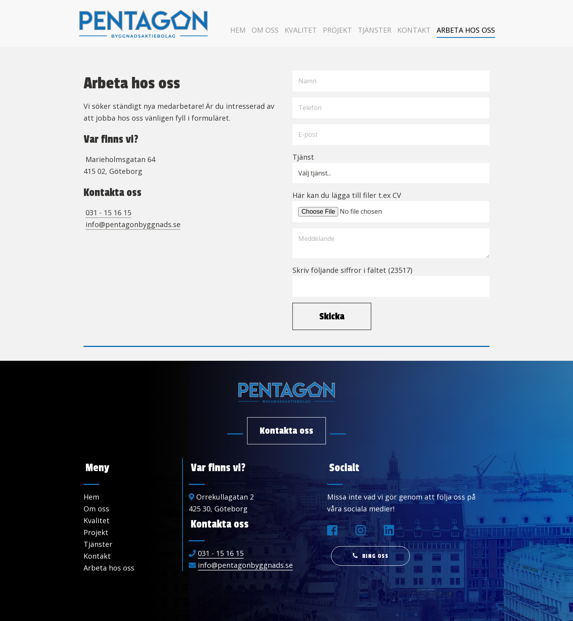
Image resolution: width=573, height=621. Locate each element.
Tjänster (374, 30)
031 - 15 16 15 (108, 212)
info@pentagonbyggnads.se (133, 224)
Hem (238, 30)
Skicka (331, 316)
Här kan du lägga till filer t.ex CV (346, 195)
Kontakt (414, 30)
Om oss (265, 30)
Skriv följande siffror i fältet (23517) (352, 270)
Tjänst (303, 157)
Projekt (337, 30)
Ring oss (375, 556)
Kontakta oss (286, 430)
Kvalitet (301, 30)
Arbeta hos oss (466, 30)
